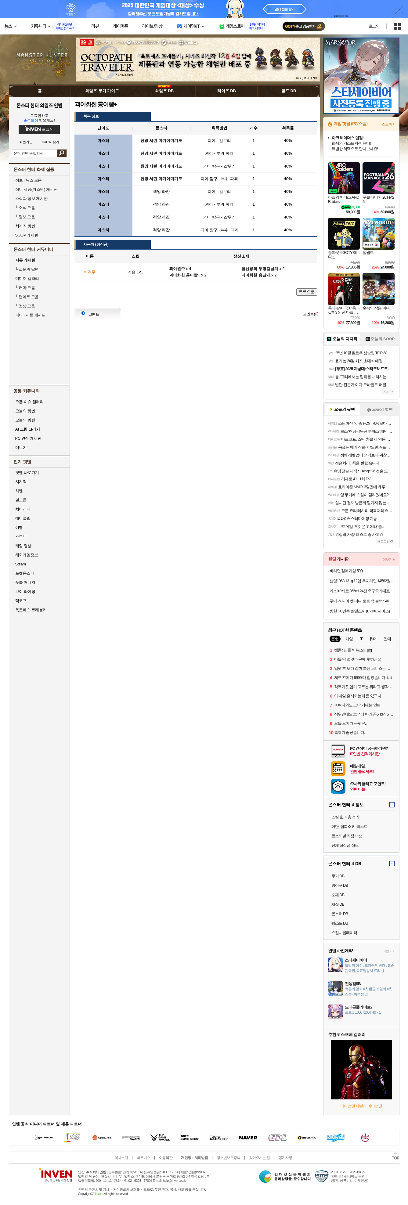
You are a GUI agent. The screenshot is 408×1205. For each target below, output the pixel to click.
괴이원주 (177, 268)
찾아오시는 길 (259, 1158)
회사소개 (121, 1158)
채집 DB (338, 904)
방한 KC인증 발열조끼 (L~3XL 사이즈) (360, 611)
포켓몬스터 (24, 573)
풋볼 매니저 (25, 582)
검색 (61, 153)
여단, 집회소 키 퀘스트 (349, 826)
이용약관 (165, 1158)
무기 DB (338, 876)
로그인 (374, 26)
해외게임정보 (26, 555)
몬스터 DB (339, 913)
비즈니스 (143, 1158)
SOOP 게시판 (26, 235)
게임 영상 (23, 546)
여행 (19, 527)
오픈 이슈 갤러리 (29, 402)
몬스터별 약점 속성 (346, 836)
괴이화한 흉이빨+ (184, 275)
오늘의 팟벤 (25, 420)
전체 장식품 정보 (345, 845)
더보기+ (387, 391)
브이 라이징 (25, 591)
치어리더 (23, 509)
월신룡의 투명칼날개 (259, 268)
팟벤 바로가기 (27, 472)
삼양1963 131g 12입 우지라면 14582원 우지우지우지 (362, 581)
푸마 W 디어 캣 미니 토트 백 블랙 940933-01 (362, 601)
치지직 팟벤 (25, 226)
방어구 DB (339, 885)
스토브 (21, 537)
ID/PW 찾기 (50, 142)
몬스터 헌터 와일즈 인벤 (39, 105)
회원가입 (26, 142)
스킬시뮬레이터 (344, 932)
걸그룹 (21, 500)
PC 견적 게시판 (28, 438)
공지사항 (285, 1158)
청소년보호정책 (228, 1158)
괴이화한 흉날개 (255, 275)
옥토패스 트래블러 (31, 610)
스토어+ (388, 124)
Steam (20, 564)
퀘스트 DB (339, 923)
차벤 (19, 491)
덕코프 (21, 601)
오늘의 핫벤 (25, 411)
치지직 (21, 482)
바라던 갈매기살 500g (347, 570)
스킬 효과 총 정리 (345, 817)
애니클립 (23, 518)
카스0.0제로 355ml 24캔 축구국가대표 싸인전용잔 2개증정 (362, 591)
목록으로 (307, 292)
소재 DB (338, 895)
